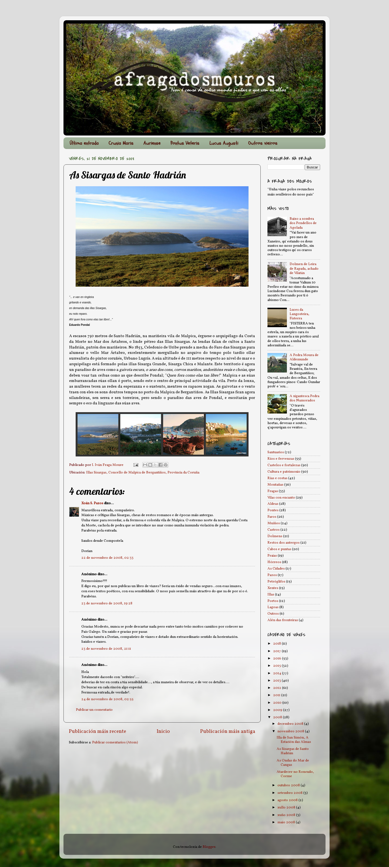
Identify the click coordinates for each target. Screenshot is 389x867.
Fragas (272, 491)
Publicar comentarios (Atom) (115, 742)
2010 (277, 702)
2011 (277, 695)
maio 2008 (286, 822)
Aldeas (272, 503)
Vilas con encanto (281, 497)
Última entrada (84, 143)
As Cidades (276, 568)
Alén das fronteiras (282, 620)
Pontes (273, 510)
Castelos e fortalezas (283, 465)
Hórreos (274, 562)
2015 (277, 665)
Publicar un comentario (94, 709)
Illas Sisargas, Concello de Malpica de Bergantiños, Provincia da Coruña (142, 472)
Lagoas (273, 607)
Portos (272, 601)
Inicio (163, 731)
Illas (270, 594)
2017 (277, 651)
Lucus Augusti (223, 143)
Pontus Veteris (184, 143)
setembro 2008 (290, 792)
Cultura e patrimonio (283, 471)
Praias (272, 555)
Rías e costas (277, 478)
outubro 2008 (289, 785)
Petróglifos (276, 581)
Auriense (151, 143)
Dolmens (274, 536)
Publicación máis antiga (227, 731)
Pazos (272, 575)
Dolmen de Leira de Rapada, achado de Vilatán (304, 268)
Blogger (209, 846)
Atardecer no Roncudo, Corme (295, 774)
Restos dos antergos (283, 542)
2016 (277, 658)
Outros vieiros (262, 143)
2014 (277, 673)
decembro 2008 (290, 723)
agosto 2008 (288, 800)
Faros (271, 516)
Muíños (273, 523)
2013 (277, 680)
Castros (273, 529)
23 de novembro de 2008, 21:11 (106, 648)
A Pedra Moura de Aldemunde (304, 357)
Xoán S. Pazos (92, 503)
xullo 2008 (286, 807)
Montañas (275, 484)
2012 (277, 687)
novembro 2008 (291, 731)
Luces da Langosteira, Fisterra (299, 314)
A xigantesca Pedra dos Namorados (304, 398)
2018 (277, 643)
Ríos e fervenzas (280, 458)
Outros (273, 613)
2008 (278, 717)
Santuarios (275, 452)
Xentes (272, 588)
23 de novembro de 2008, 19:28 (106, 603)
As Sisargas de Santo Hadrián (293, 751)
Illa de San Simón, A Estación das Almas (294, 739)
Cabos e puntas (279, 549)
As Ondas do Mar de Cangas (293, 762)
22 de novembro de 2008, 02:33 (107, 557)
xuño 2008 (286, 815)
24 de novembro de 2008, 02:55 (107, 699)
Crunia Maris (121, 143)
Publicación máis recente (97, 731)
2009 (278, 710)
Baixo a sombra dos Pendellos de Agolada (303, 223)
